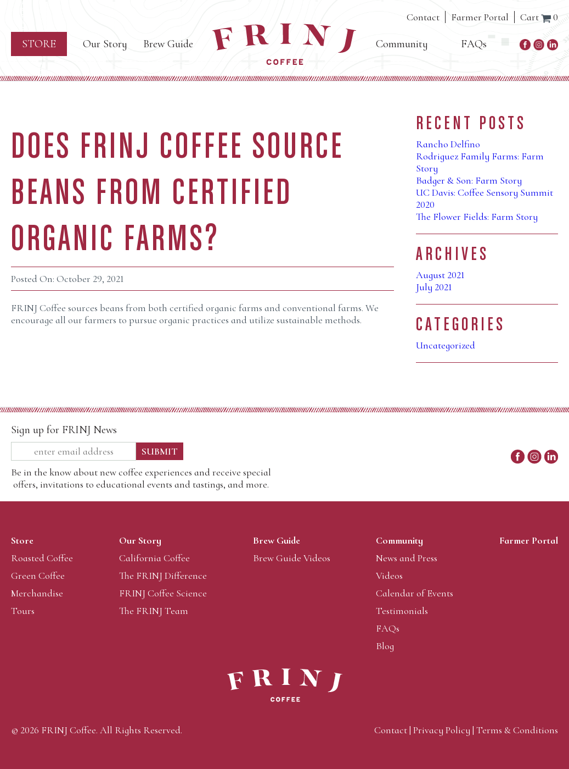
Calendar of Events (414, 593)
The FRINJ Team (153, 611)
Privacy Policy (441, 730)
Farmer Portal (480, 17)
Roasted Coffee (42, 558)
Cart (539, 17)
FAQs (474, 44)
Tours (23, 611)
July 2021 (434, 287)
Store (39, 44)
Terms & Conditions (517, 730)
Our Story (105, 44)
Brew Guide (168, 44)
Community (402, 44)
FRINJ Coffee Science (163, 593)
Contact (423, 17)
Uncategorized (445, 345)
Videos (389, 575)
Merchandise (37, 593)
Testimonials (402, 611)
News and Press (406, 558)
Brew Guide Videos (291, 558)
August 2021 (440, 275)
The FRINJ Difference (163, 575)
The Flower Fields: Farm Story (477, 217)
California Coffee (154, 558)
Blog (385, 646)
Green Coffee (38, 575)
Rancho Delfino (448, 144)
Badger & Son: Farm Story (469, 180)
